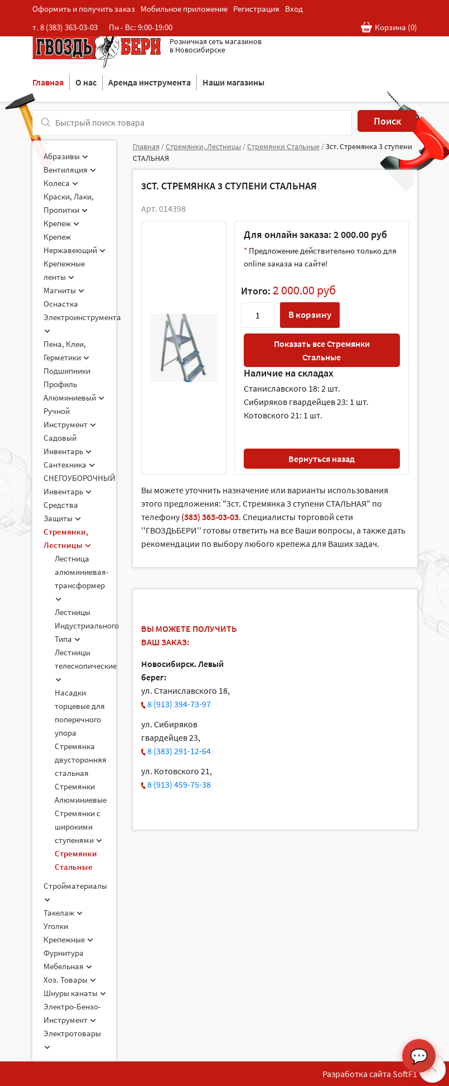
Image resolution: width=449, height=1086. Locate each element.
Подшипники (67, 370)
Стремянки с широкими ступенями (78, 826)
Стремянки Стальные (283, 146)
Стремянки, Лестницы (203, 146)
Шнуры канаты (75, 993)
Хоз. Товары (70, 979)
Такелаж (63, 912)
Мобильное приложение (184, 8)
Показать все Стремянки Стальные (322, 350)
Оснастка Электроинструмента (82, 316)
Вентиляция (70, 169)
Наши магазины (233, 82)
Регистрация (256, 8)
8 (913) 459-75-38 (179, 784)
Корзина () (389, 27)
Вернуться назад (321, 458)
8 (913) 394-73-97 (179, 703)
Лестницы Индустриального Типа (87, 625)
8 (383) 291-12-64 (179, 750)
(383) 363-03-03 (210, 516)
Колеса (61, 183)
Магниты (64, 290)
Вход (294, 8)
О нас (85, 82)
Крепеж (61, 223)
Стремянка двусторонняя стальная (81, 759)
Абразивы (66, 156)
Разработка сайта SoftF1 (369, 1073)
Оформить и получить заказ (83, 8)
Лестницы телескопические (86, 665)
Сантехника (69, 464)
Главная (48, 82)
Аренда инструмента (149, 82)
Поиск (387, 121)
